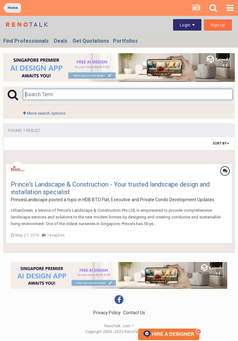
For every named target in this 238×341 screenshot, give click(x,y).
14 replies (53, 235)
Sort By (221, 143)
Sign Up (218, 25)
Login (187, 25)
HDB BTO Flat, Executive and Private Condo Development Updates (148, 199)
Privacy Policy (107, 312)
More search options (44, 113)
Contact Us (134, 312)
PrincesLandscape (29, 199)
